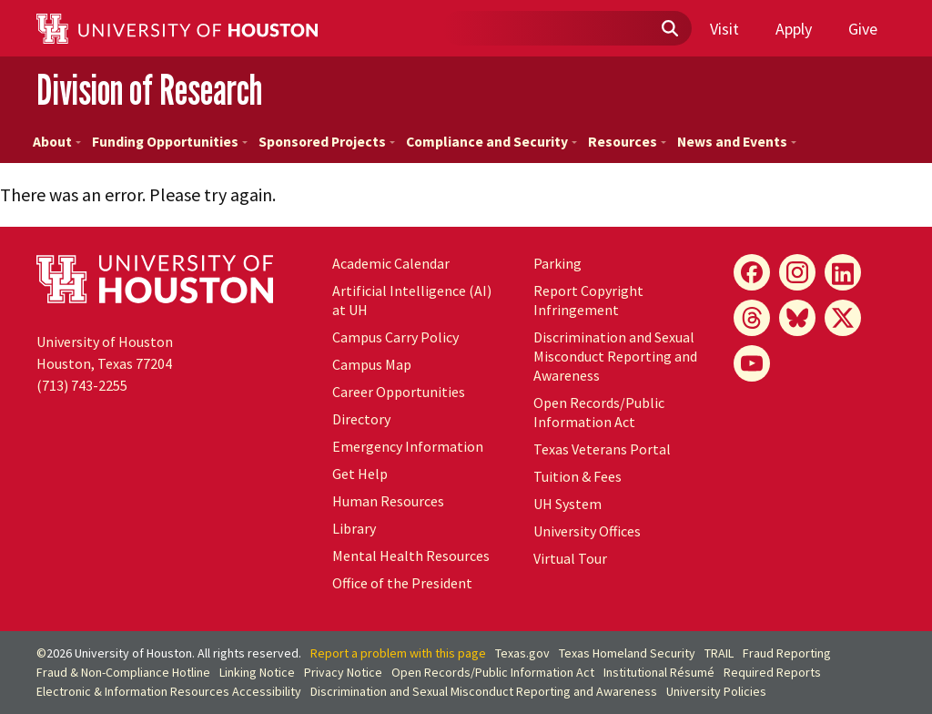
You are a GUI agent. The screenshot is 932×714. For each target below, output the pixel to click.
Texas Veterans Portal (602, 449)
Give (862, 28)
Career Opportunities (398, 391)
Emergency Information (407, 446)
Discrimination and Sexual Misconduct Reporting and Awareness (615, 356)
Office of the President (402, 583)
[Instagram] (797, 272)
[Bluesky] (797, 318)
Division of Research (149, 89)
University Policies (716, 691)
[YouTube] (752, 363)
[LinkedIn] (843, 272)
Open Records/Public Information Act (598, 412)
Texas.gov (522, 653)
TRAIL (719, 653)
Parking (557, 263)
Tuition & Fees (577, 476)
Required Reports (772, 672)
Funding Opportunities (170, 141)
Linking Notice (257, 672)
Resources (627, 141)
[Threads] (752, 318)
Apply (793, 28)
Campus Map (371, 364)
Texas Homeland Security (627, 653)
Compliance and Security (491, 141)
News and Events (736, 141)
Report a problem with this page (398, 653)
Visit (724, 28)
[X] (843, 318)
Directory (361, 419)
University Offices (587, 531)
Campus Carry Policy (395, 337)
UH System (567, 504)
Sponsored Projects (326, 141)
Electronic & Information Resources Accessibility (168, 691)
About (57, 141)
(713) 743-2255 (81, 385)
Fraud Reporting (787, 653)
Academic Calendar (391, 263)
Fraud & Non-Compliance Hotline (123, 672)
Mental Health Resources (411, 555)
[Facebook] (752, 272)
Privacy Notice (343, 672)
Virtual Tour (570, 558)
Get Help (360, 473)
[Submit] (669, 29)
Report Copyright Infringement (588, 300)
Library (354, 528)
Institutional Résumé (658, 672)
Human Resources (388, 501)
